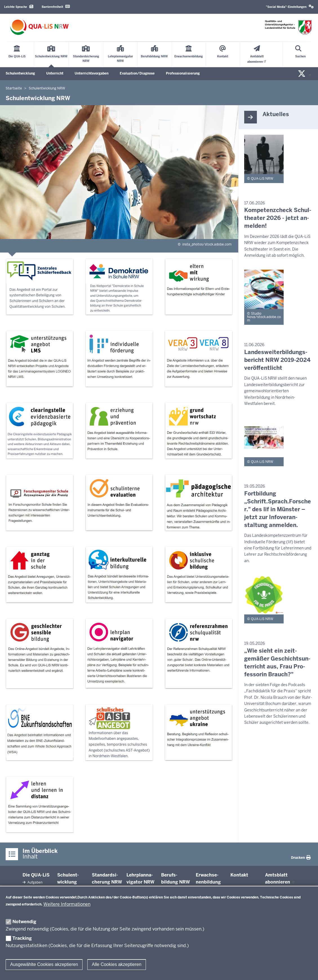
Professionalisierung (183, 73)
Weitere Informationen (66, 904)
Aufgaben (34, 882)
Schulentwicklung (20, 73)
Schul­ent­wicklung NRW (68, 882)
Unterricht (54, 73)
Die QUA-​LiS (36, 875)
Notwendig (24, 922)
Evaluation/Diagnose (137, 73)
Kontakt (239, 875)
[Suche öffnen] (300, 54)
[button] (290, 7)
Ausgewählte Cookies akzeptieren (44, 964)
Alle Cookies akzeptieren (116, 964)
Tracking (22, 938)
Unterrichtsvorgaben (91, 73)
